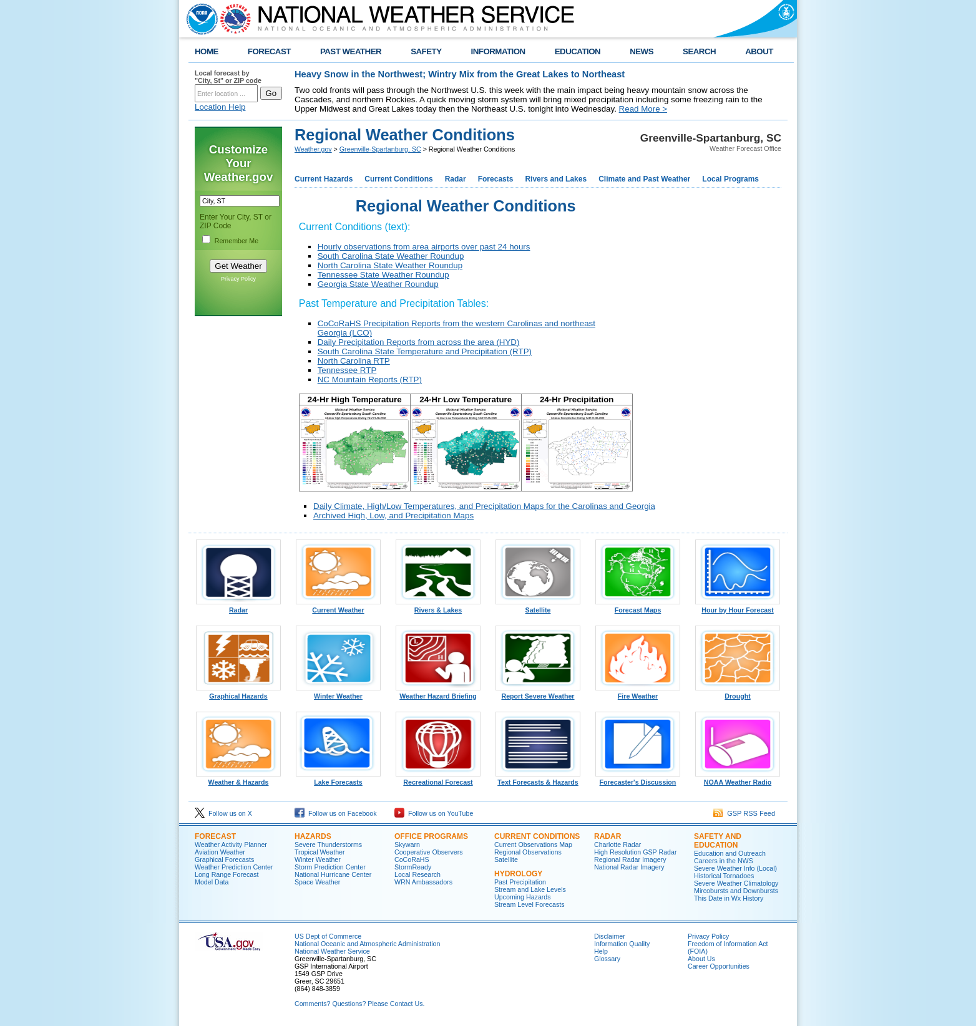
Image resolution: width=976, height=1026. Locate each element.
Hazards (313, 836)
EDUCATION (577, 51)
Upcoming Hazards (522, 897)
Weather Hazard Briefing (438, 693)
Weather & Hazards (238, 779)
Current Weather (338, 607)
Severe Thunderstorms (328, 844)
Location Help (220, 107)
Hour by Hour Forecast (737, 607)
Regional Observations (528, 852)
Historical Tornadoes (724, 875)
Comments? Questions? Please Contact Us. (359, 1003)
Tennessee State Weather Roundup (383, 274)
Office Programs (431, 836)
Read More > (643, 109)
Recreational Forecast (438, 779)
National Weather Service (332, 951)
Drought (737, 693)
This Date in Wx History (728, 898)
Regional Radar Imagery (630, 859)
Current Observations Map (533, 844)
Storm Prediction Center (330, 867)
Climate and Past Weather (644, 179)
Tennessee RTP (347, 370)
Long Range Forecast (226, 874)
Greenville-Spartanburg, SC (380, 149)
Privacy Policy (238, 279)
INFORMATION (498, 51)
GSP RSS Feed (744, 813)
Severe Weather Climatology (736, 883)
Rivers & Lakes (438, 607)
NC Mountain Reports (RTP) (370, 379)
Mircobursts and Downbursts (736, 890)
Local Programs (730, 179)
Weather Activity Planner (231, 844)
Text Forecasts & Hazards (537, 779)
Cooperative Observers (428, 852)
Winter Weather (338, 693)
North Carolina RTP (354, 360)
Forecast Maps (637, 607)
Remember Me (236, 240)
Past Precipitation (520, 882)
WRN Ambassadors (423, 882)
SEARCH (699, 51)
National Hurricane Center (333, 874)
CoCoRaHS (411, 859)
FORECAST (269, 51)
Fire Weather (637, 693)
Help (601, 951)
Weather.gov (313, 149)
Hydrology (518, 873)
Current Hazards (324, 179)
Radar (455, 179)
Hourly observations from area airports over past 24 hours (424, 246)
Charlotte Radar (617, 844)
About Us (701, 958)
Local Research (417, 874)
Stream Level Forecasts (529, 904)
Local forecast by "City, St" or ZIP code (228, 76)
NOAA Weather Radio (737, 779)
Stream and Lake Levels (530, 889)
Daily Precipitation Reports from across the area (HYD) (419, 342)
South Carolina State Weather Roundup (391, 256)
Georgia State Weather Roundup (378, 284)
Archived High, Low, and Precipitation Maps (393, 515)
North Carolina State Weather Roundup (390, 265)
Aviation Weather (220, 852)
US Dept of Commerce (328, 936)
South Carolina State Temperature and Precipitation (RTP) (425, 351)
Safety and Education (717, 840)
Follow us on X (223, 813)
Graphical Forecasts (224, 859)
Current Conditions (398, 179)
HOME (206, 51)
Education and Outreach (730, 853)
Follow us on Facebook (336, 813)
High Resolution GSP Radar (635, 852)
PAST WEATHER (350, 51)
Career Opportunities (718, 966)
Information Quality (622, 943)
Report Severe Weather (537, 693)
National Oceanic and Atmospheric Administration (367, 943)
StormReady (412, 867)
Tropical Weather (320, 852)
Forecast (215, 836)
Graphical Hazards (238, 693)
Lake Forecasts (338, 779)
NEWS (641, 51)
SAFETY (426, 51)
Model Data (212, 882)
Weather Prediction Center (234, 867)
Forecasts (496, 179)
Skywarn (407, 844)
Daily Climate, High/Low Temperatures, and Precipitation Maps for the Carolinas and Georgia (484, 506)
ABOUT (759, 51)
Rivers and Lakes (556, 179)
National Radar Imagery (629, 867)
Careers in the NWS (723, 860)
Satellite (537, 607)
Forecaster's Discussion (637, 779)
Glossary (607, 958)
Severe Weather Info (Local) (735, 868)
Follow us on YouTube (433, 813)
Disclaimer (609, 936)
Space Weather (317, 882)
